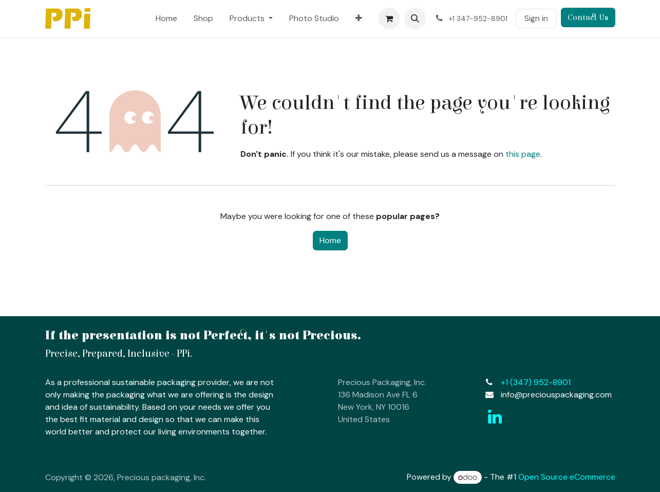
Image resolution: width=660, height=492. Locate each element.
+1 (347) (536, 382)
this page (522, 154)
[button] (415, 18)
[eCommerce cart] (389, 18)
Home (330, 240)
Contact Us (588, 17)
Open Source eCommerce (566, 477)
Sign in (536, 18)
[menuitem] (166, 18)
